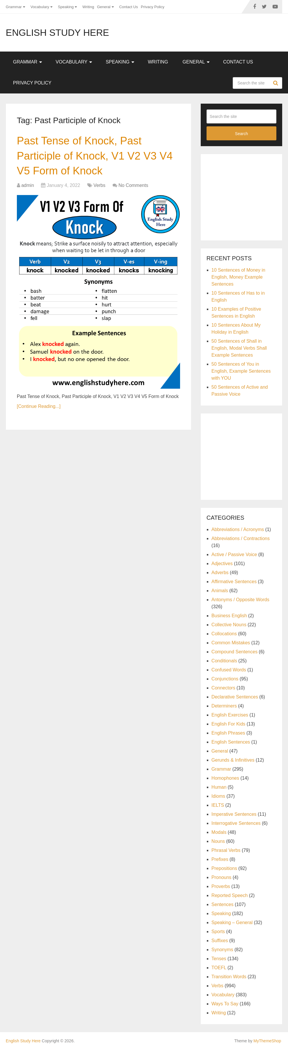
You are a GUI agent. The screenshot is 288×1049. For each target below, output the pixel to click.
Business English (229, 615)
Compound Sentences (234, 651)
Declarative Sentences (234, 696)
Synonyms (222, 949)
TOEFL (218, 967)
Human (219, 787)
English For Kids (228, 723)
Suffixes (219, 940)
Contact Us (128, 7)
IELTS (217, 805)
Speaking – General (232, 922)
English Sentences (230, 742)
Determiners (224, 705)
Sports (218, 931)
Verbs (99, 186)
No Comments (133, 186)
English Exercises (229, 714)
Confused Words (228, 669)
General (103, 7)
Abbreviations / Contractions (240, 538)
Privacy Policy (152, 7)
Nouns (218, 841)
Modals (219, 832)
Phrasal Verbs (226, 850)
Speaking (66, 7)
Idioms (218, 796)
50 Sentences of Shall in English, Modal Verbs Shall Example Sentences (239, 348)
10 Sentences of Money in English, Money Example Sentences (238, 277)
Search (276, 83)
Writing (88, 7)
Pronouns (221, 877)
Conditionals (224, 660)
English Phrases (228, 732)
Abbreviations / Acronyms (237, 529)
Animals (219, 590)
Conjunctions (225, 678)
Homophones (225, 778)
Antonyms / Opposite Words (240, 599)
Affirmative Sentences (234, 581)
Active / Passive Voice (234, 554)
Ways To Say (224, 1003)
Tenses (218, 958)
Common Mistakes (230, 642)
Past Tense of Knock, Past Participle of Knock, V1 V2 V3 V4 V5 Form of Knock (97, 156)
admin (27, 186)
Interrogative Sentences (236, 823)
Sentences (222, 904)
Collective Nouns (228, 624)
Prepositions (224, 868)
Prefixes (219, 859)
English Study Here (57, 32)
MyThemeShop (267, 1041)
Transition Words (228, 976)
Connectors (223, 687)
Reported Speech (229, 895)
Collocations (224, 633)
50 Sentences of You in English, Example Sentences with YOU (241, 371)
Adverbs (220, 572)
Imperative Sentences (234, 814)
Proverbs (220, 886)
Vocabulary (40, 7)
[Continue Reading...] (39, 407)
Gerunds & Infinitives (233, 760)
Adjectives (222, 563)
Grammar (14, 7)
